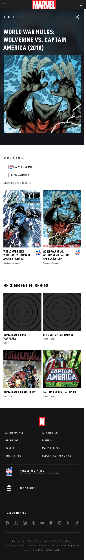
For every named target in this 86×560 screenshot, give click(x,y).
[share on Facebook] (7, 524)
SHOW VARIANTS (19, 175)
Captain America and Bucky (19, 392)
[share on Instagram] (25, 523)
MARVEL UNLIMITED (24, 167)
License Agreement (70, 545)
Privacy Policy (34, 541)
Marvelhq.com (51, 448)
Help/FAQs (12, 440)
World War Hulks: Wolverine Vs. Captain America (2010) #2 (16, 255)
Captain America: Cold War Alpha (16, 336)
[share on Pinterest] (59, 523)
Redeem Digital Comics (56, 455)
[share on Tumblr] (33, 523)
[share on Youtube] (42, 523)
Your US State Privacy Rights (58, 541)
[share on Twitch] (68, 523)
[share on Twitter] (16, 523)
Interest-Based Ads (33, 550)
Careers (10, 448)
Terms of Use (18, 541)
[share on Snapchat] (51, 523)
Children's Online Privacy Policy (43, 545)
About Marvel (14, 432)
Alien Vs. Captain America (58, 335)
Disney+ (47, 440)
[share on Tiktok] (77, 523)
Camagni (16, 263)
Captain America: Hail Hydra (59, 392)
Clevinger (7, 263)
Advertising (50, 432)
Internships (13, 455)
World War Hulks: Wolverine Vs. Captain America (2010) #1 (56, 255)
